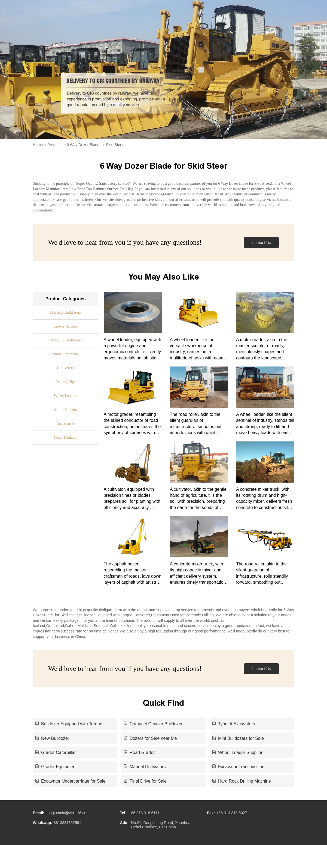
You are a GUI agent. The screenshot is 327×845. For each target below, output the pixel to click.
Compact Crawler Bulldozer (153, 724)
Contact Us (261, 242)
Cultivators (65, 368)
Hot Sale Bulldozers (65, 312)
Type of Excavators (233, 724)
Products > (56, 145)
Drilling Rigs (66, 382)
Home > (39, 145)
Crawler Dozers (65, 326)
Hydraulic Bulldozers (65, 340)
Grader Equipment (56, 766)
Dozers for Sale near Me (150, 738)
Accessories (65, 424)
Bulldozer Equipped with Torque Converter (68, 724)
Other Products (65, 437)
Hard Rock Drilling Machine (241, 781)
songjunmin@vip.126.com (68, 813)
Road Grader (139, 752)
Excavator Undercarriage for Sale (70, 781)
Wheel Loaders (65, 396)
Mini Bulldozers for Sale (238, 738)
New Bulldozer (52, 738)
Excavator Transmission (238, 766)
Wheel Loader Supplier (237, 752)
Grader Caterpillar (55, 752)
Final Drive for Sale (145, 781)
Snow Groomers (65, 354)
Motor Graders (65, 410)
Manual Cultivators (145, 766)
